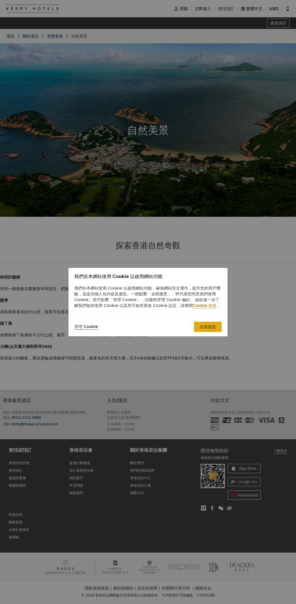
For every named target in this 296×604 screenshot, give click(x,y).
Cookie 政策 (205, 305)
